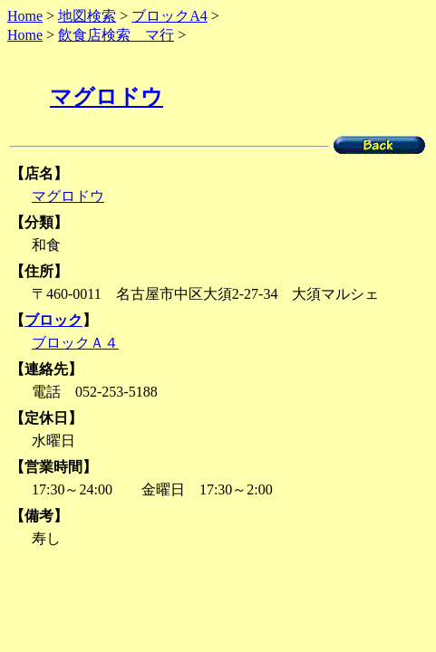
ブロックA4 (169, 16)
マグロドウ (106, 97)
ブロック (53, 320)
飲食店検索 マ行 (116, 35)
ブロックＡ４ (75, 342)
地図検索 (87, 16)
